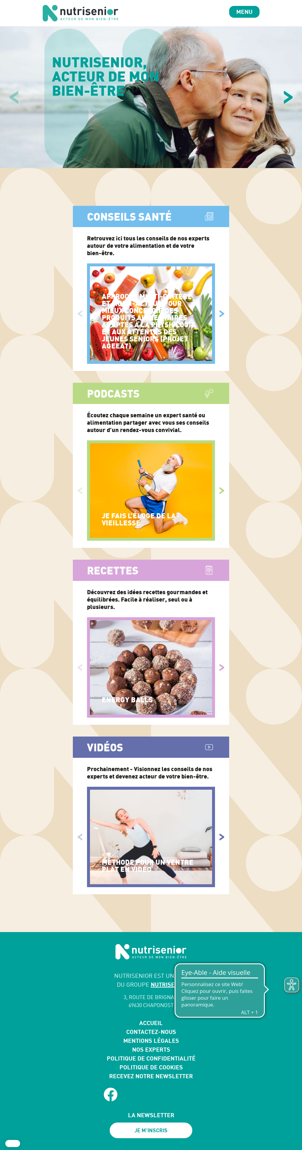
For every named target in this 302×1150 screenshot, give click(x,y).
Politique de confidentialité (151, 1058)
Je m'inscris (151, 1130)
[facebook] (110, 1094)
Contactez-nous (151, 1031)
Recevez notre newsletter (151, 1076)
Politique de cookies (151, 1067)
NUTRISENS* (168, 984)
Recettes (112, 570)
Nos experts (151, 1049)
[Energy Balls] (151, 667)
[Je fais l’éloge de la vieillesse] (151, 490)
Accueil (151, 1023)
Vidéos (105, 747)
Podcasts (113, 393)
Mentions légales (151, 1040)
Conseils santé (129, 216)
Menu (244, 11)
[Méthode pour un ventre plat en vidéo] (151, 837)
